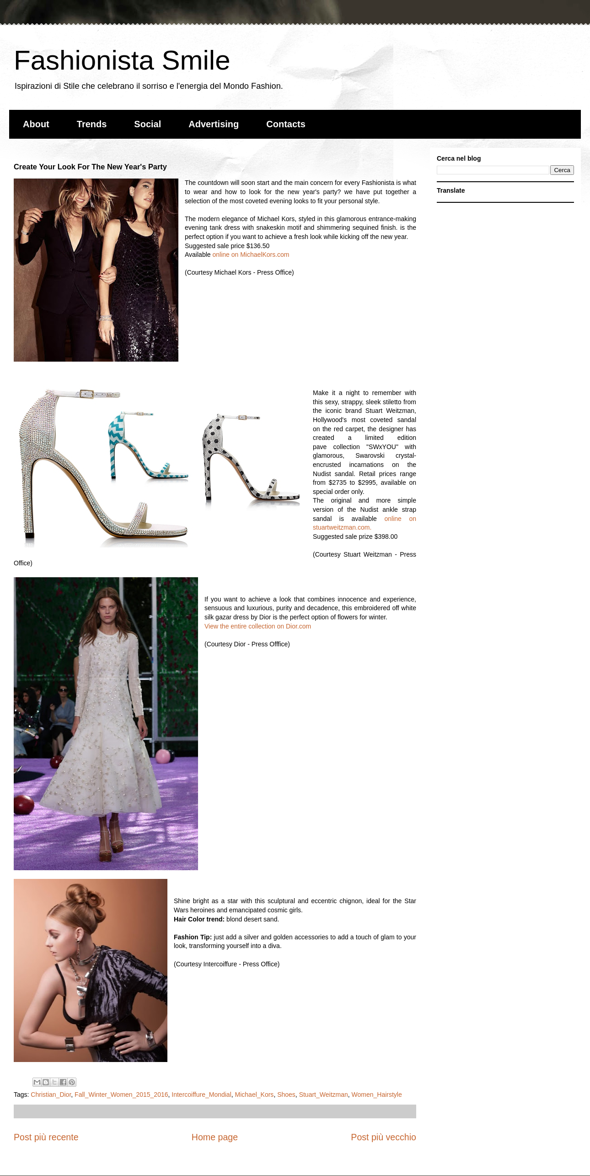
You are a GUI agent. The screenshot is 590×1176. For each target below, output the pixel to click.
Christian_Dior (51, 1094)
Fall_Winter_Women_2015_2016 (121, 1094)
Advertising (213, 124)
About (36, 124)
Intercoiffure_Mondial (201, 1094)
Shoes (286, 1094)
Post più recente (46, 1137)
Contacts (286, 124)
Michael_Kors (254, 1094)
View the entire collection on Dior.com (257, 626)
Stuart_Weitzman (323, 1094)
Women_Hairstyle (377, 1094)
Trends (92, 124)
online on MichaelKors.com (250, 254)
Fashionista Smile (122, 60)
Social (147, 124)
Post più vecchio (383, 1137)
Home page (215, 1137)
